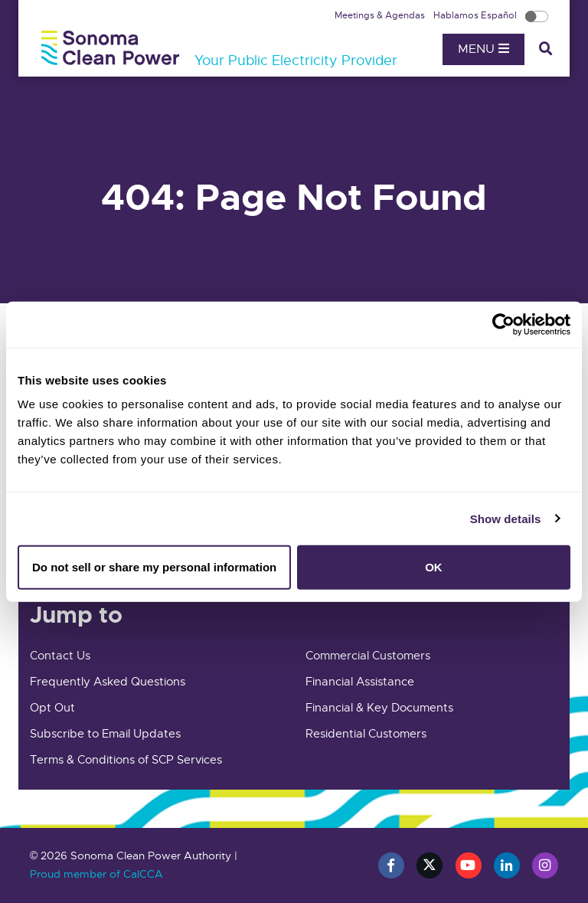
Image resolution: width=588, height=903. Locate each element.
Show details (505, 518)
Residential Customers (365, 734)
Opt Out (52, 708)
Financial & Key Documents (379, 708)
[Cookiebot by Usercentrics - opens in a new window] (503, 323)
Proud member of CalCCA (96, 874)
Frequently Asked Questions (107, 682)
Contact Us (60, 656)
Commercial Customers (367, 656)
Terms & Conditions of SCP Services (126, 760)
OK (434, 567)
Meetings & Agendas (381, 15)
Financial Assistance (359, 682)
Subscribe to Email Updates (105, 734)
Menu (483, 49)
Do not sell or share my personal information (154, 567)
